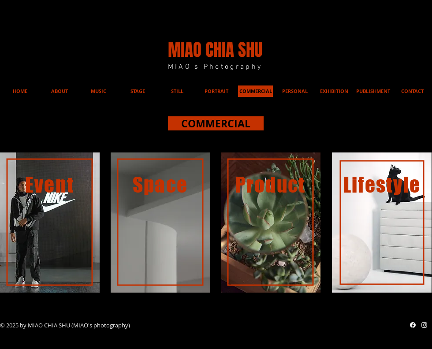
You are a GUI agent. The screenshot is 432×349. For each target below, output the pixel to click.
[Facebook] (413, 325)
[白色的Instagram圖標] (424, 325)
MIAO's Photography (215, 67)
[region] (50, 222)
